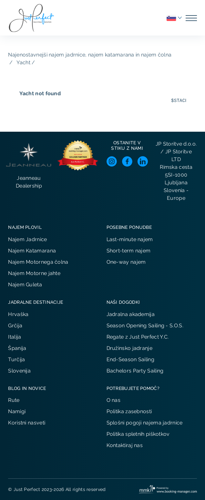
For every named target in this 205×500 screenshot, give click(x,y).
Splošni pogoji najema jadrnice (145, 423)
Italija (14, 337)
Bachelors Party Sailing (135, 371)
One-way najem (126, 262)
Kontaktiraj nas (125, 445)
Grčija (15, 325)
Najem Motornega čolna (38, 262)
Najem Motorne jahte (34, 273)
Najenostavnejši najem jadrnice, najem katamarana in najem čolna (89, 55)
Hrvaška (18, 314)
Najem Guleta (25, 284)
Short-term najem (129, 251)
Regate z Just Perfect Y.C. (138, 337)
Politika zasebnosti (129, 411)
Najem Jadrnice (27, 239)
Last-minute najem (130, 239)
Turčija (16, 359)
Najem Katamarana (32, 251)
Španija (17, 348)
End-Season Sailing (130, 359)
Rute (13, 400)
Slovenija (19, 371)
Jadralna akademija (131, 314)
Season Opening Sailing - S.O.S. (145, 325)
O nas (114, 400)
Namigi (17, 411)
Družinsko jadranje (129, 348)
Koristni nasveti (26, 423)
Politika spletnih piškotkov (138, 434)
